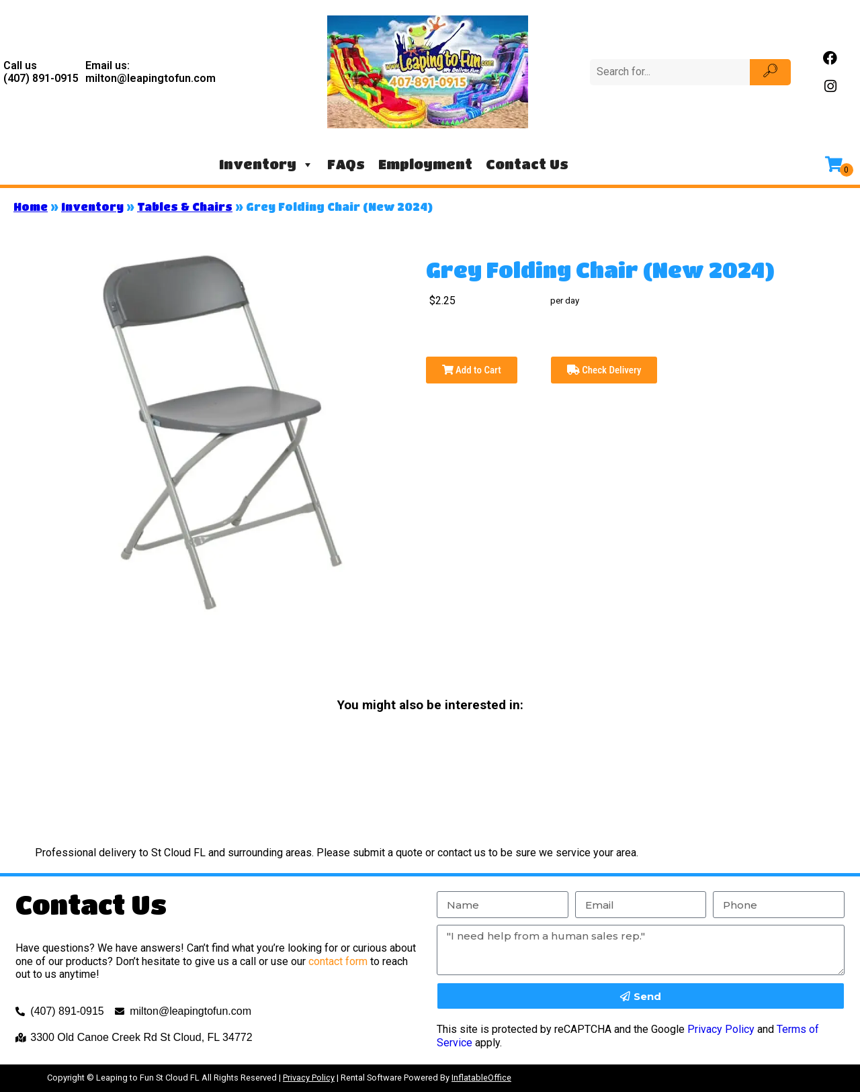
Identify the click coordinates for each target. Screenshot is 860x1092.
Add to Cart (471, 370)
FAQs (346, 164)
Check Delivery (604, 370)
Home (30, 206)
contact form (338, 961)
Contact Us (527, 164)
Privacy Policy (721, 1029)
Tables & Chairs (184, 206)
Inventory (266, 164)
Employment (425, 164)
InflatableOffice (481, 1078)
